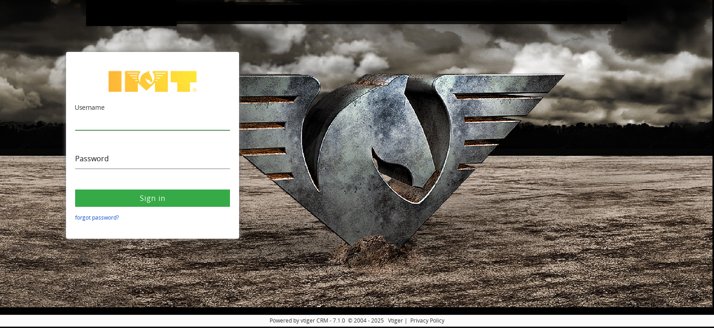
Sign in (153, 198)
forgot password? (97, 217)
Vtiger (395, 320)
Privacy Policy (427, 320)
